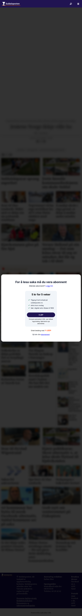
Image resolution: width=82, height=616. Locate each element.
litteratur (32, 150)
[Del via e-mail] (44, 141)
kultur (21, 150)
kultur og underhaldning (52, 150)
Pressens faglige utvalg (27, 598)
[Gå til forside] (11, 4)
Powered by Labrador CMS (41, 613)
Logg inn (41, 286)
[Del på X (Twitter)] (40, 141)
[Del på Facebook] (37, 141)
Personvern (22, 603)
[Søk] (71, 3)
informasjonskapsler (26, 605)
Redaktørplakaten (24, 601)
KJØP (41, 315)
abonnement (45, 334)
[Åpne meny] (78, 3)
